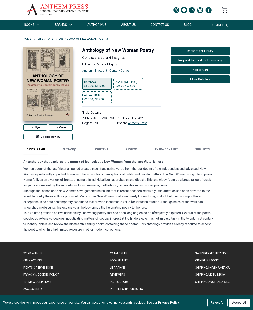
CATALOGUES (118, 253)
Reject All (217, 302)
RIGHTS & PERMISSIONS (38, 267)
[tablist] (118, 150)
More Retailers (200, 79)
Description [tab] (35, 149)
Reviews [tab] (132, 149)
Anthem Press (137, 123)
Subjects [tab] (202, 149)
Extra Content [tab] (166, 149)
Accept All (239, 302)
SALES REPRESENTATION (211, 253)
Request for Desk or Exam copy (200, 60)
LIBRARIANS (118, 267)
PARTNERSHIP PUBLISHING (127, 288)
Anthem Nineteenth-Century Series (105, 70)
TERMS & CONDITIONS (37, 281)
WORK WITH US (32, 253)
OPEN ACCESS (32, 260)
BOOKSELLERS (119, 260)
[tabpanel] (118, 196)
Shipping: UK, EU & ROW (210, 274)
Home (27, 38)
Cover (61, 127)
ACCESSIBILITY (32, 288)
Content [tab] (102, 149)
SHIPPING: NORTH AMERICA (212, 267)
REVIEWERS (117, 274)
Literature (45, 38)
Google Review (48, 136)
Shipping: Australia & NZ (212, 281)
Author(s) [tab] (70, 149)
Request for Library (200, 51)
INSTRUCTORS (119, 281)
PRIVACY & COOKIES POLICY (41, 274)
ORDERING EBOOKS (207, 260)
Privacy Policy (168, 302)
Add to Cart (200, 70)
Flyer (35, 127)
